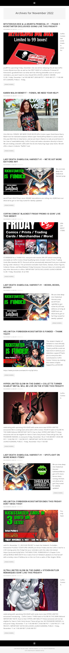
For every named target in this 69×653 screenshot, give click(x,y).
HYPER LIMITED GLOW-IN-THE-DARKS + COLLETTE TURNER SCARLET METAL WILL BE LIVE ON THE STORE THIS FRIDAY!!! (33, 385)
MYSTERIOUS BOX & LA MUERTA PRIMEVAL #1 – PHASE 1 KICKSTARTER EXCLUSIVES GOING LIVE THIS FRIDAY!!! (31, 25)
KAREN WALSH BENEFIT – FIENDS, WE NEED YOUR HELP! (30, 93)
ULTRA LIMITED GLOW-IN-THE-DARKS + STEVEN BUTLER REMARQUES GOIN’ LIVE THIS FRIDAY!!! (31, 571)
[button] (34, 3)
